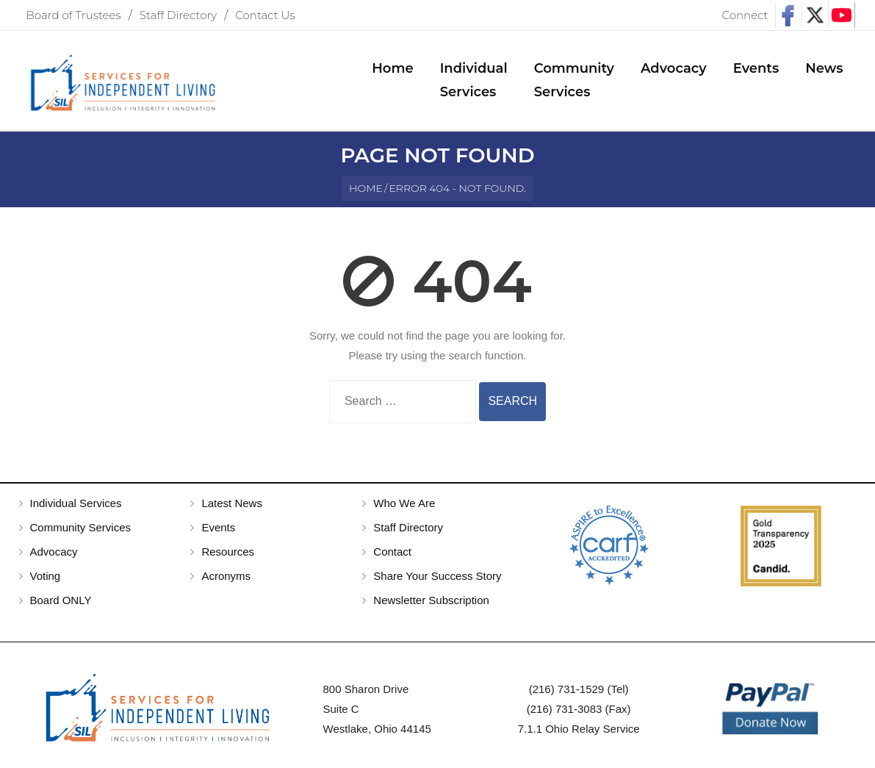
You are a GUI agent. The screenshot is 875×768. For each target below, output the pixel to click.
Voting (45, 576)
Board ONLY (61, 600)
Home (366, 188)
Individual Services (76, 503)
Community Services (81, 527)
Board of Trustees (73, 15)
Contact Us (265, 15)
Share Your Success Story (437, 576)
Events (218, 527)
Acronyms (226, 576)
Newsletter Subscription (431, 600)
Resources (227, 551)
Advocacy (54, 551)
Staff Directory (178, 15)
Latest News (231, 503)
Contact (392, 551)
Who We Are (404, 503)
